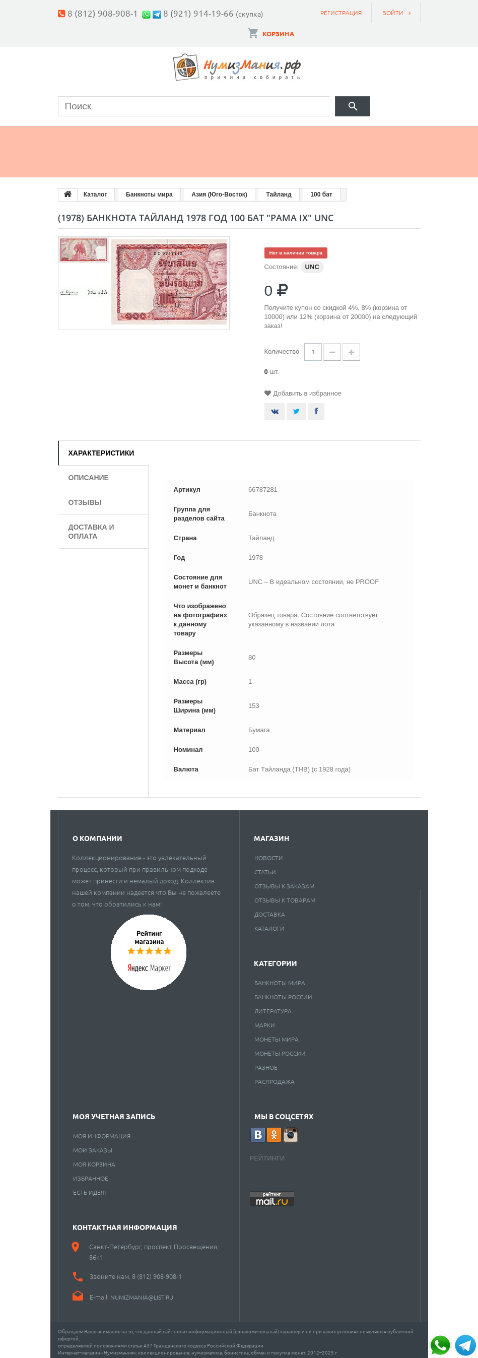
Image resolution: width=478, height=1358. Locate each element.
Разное (84, 160)
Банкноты (155, 135)
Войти (392, 13)
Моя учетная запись (114, 1111)
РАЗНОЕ (266, 1063)
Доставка (269, 910)
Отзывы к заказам (284, 881)
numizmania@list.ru (141, 1292)
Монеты (86, 135)
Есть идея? (90, 1188)
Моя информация (101, 1131)
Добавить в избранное (308, 389)
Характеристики (101, 448)
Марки (222, 135)
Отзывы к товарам (284, 895)
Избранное (90, 1174)
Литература (273, 1006)
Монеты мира (276, 1034)
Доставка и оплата (91, 527)
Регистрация (341, 13)
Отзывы (85, 498)
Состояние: (281, 262)
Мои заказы (92, 1145)
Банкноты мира (279, 978)
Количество (282, 347)
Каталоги (269, 924)
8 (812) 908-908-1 (102, 13)
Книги (280, 135)
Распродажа (274, 1077)
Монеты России (280, 1049)
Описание (89, 473)
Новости (268, 853)
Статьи (265, 867)
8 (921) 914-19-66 (198, 13)
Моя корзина (94, 1159)
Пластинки (348, 135)
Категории (275, 958)
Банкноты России (283, 992)
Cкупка (145, 160)
